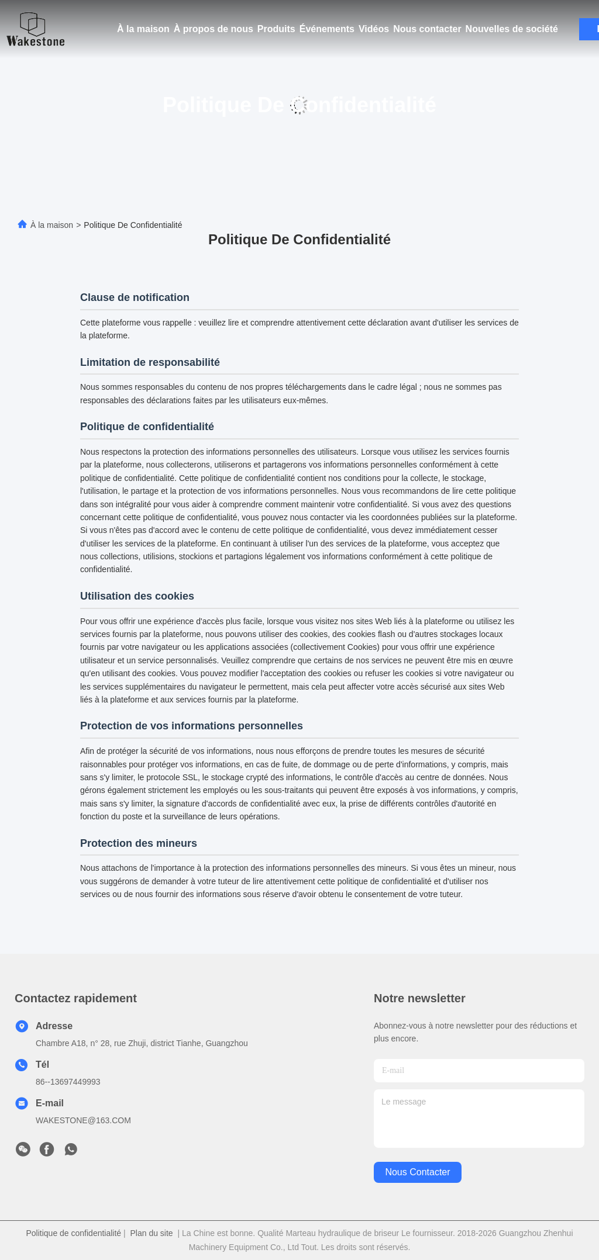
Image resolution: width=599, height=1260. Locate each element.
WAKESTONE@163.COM (83, 1120)
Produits (276, 29)
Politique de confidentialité (73, 1233)
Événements (327, 29)
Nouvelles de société (512, 29)
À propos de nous (213, 29)
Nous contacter (427, 29)
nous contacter (417, 1172)
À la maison (143, 29)
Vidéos (374, 29)
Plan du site (151, 1233)
